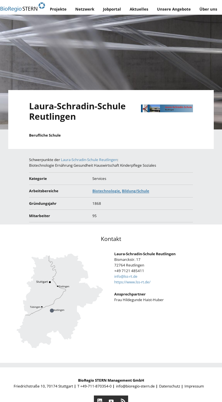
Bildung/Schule (135, 190)
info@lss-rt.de (125, 276)
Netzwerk (84, 9)
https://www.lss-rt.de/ (132, 281)
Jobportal (112, 9)
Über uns (208, 9)
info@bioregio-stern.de (135, 386)
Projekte (58, 9)
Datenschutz (169, 386)
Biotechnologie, (106, 190)
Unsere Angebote (174, 9)
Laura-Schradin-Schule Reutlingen (89, 159)
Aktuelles (139, 9)
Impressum (194, 386)
